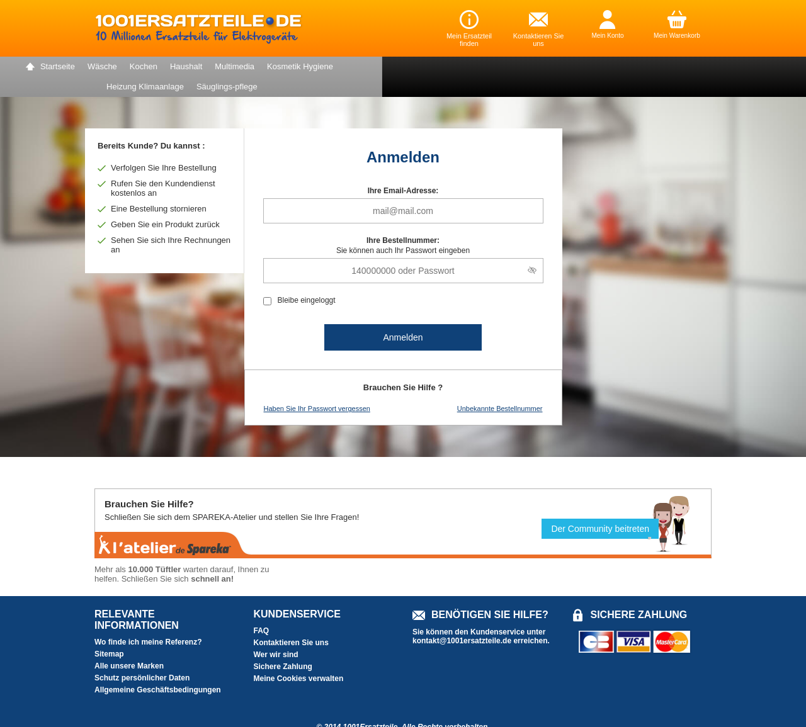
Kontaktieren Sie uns (291, 622)
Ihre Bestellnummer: (403, 220)
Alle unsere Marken (129, 645)
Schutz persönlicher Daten (142, 657)
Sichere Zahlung (283, 646)
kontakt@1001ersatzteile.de (461, 620)
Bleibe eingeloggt (307, 280)
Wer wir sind (276, 634)
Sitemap (109, 633)
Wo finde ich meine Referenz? (148, 621)
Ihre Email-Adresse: (403, 170)
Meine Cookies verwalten (299, 658)
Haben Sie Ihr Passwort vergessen (317, 388)
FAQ (262, 610)
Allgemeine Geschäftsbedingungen (157, 669)
